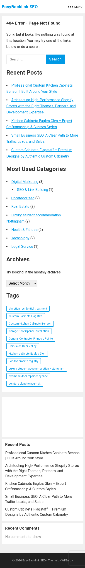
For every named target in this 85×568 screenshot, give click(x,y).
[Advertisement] (42, 417)
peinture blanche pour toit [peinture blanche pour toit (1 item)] (25, 383)
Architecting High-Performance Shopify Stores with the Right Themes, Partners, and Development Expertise (41, 106)
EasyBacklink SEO (20, 6)
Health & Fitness (24, 230)
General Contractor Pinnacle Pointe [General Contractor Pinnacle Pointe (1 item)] (31, 338)
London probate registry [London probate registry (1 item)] (23, 361)
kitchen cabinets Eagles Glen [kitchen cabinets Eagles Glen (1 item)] (27, 353)
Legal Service (22, 246)
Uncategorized (22, 198)
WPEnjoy (67, 560)
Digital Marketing (24, 182)
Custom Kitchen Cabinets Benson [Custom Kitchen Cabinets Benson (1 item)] (30, 323)
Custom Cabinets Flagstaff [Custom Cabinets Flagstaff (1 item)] (25, 316)
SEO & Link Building (32, 190)
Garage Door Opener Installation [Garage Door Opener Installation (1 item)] (29, 331)
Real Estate (20, 206)
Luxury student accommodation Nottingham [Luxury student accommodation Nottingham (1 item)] (36, 368)
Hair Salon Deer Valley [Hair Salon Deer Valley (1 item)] (22, 346)
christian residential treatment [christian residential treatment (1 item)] (28, 308)
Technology (20, 238)
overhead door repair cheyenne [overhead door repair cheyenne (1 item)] (28, 376)
